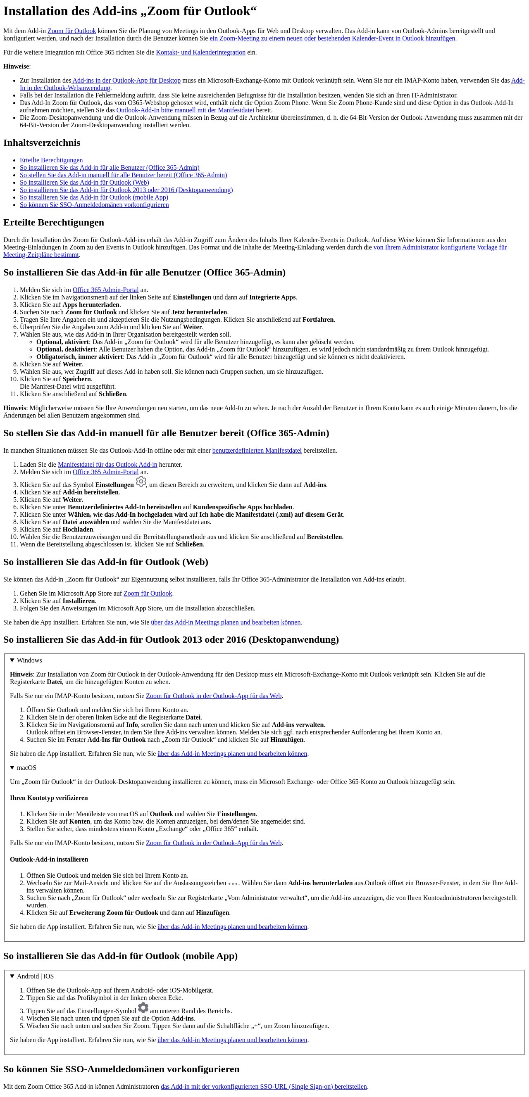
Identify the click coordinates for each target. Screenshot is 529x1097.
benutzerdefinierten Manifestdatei (257, 450)
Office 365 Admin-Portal (106, 289)
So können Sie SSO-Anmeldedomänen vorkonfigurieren (94, 204)
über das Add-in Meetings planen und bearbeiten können (225, 622)
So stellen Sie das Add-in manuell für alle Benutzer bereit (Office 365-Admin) (123, 174)
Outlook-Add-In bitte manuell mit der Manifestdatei (186, 110)
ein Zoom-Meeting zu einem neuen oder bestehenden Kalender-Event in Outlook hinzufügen (332, 38)
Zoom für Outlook (72, 30)
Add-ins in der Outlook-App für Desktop (126, 80)
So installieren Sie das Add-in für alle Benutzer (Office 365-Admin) (110, 167)
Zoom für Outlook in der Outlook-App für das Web (213, 695)
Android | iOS (35, 976)
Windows (29, 660)
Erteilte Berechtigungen (51, 160)
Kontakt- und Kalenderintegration (200, 52)
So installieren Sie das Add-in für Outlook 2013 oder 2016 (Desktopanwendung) (126, 189)
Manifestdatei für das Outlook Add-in (107, 464)
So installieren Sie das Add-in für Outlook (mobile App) (94, 197)
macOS (26, 767)
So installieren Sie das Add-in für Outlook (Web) (84, 182)
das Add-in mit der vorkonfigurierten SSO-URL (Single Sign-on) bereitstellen (264, 1086)
